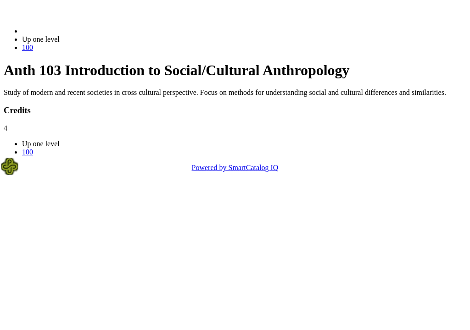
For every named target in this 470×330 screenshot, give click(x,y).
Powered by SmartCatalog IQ (235, 167)
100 (27, 47)
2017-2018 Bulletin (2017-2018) (70, 31)
